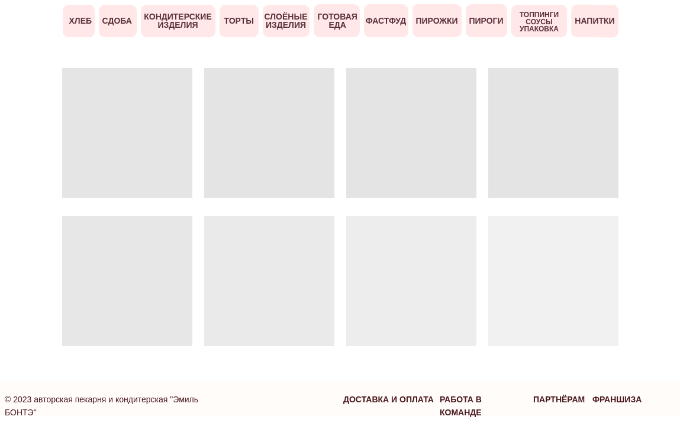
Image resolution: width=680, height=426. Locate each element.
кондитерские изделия (178, 21)
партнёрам (559, 399)
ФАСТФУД (386, 20)
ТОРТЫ (239, 20)
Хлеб (80, 20)
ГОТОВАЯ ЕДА (337, 21)
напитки (594, 20)
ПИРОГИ (486, 20)
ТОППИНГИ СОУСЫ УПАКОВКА (539, 22)
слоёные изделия (286, 21)
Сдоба (117, 20)
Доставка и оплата (388, 399)
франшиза (617, 399)
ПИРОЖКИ (436, 20)
